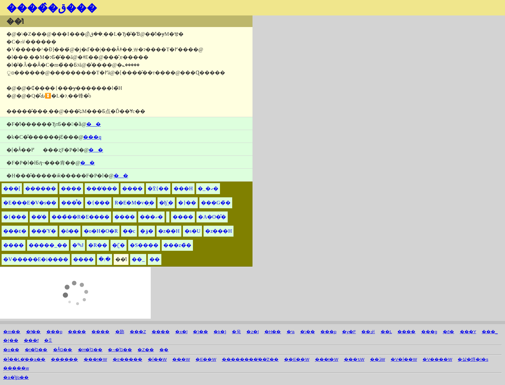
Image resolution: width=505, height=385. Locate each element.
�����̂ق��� (51, 8)
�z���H (218, 231)
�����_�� (48, 245)
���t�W (95, 359)
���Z (138, 331)
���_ (490, 331)
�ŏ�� (70, 231)
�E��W (205, 359)
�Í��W (157, 359)
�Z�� (146, 349)
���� (71, 188)
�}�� (187, 202)
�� (154, 259)
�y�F (349, 331)
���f (31, 340)
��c (129, 231)
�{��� (98, 202)
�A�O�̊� (212, 217)
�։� (104, 259)
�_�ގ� (208, 188)
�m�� (11, 331)
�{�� (10, 340)
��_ (138, 259)
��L (386, 331)
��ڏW (377, 359)
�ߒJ (77, 245)
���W (181, 359)
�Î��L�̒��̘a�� (24, 359)
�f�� (33, 331)
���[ (11, 188)
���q (92, 137)
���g (429, 331)
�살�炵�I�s (473, 359)
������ (40, 188)
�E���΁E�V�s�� (29, 202)
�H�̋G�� (90, 349)
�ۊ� (146, 231)
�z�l (252, 331)
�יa (291, 331)
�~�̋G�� (120, 349)
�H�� (272, 331)
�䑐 (119, 331)
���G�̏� (216, 202)
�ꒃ (48, 340)
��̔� (39, 217)
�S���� (144, 245)
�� (93, 124)
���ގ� (151, 217)
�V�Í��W (404, 359)
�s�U (193, 231)
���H (183, 188)
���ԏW (354, 359)
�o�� (11, 349)
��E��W (296, 359)
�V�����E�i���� (35, 259)
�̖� (163, 349)
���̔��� (101, 188)
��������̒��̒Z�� (250, 359)
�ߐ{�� (158, 188)
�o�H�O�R (101, 231)
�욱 (236, 331)
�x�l (181, 331)
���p (54, 331)
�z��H (169, 231)
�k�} (220, 331)
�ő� (448, 331)
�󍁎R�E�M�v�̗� (134, 202)
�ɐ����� (127, 359)
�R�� (97, 245)
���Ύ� (43, 231)
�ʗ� (118, 245)
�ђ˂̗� (166, 202)
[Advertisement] (328, 60)
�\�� (307, 331)
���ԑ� (14, 231)
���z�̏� (177, 245)
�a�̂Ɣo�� (16, 377)
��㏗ (368, 331)
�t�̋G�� (36, 349)
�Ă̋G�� (62, 349)
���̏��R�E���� (81, 217)
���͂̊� (71, 202)
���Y (468, 331)
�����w (16, 368)
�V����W (437, 359)
